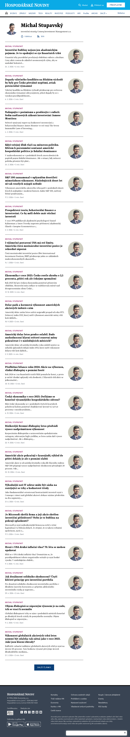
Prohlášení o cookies (79, 699)
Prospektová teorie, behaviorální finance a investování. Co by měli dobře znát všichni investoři (30, 213)
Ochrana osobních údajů (80, 695)
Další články (44, 667)
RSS (42, 36)
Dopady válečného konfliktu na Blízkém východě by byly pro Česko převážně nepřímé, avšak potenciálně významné (34, 83)
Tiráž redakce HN (57, 699)
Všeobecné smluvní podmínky (82, 707)
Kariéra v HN (56, 707)
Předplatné (116, 5)
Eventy (101, 699)
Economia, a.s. (23, 698)
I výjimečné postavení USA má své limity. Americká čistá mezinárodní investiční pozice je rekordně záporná (33, 246)
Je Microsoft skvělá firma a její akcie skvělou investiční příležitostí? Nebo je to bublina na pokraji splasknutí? (32, 518)
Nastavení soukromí (78, 703)
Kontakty (54, 695)
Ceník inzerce (56, 711)
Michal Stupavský (14, 46)
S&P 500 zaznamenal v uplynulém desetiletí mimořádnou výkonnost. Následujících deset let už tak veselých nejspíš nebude (33, 181)
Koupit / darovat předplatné (109, 695)
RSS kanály (102, 707)
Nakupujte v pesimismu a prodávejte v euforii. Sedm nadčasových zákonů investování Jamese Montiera (33, 115)
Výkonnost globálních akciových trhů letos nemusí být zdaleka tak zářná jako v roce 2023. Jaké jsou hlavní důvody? (32, 639)
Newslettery (103, 703)
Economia (54, 703)
